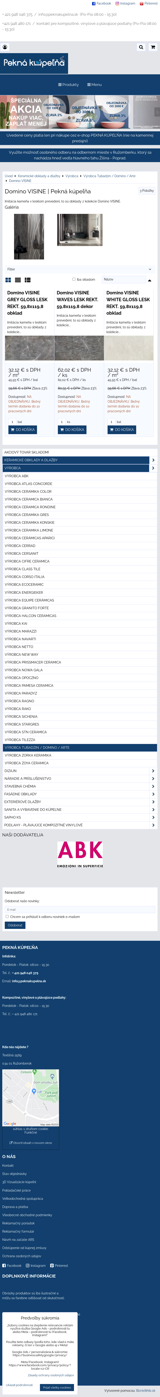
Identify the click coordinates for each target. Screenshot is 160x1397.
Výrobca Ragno (19, 701)
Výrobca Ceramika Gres (27, 515)
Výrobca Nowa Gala (24, 670)
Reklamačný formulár (18, 1231)
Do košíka (23, 430)
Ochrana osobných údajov (21, 1256)
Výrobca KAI (16, 624)
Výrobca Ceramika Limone (29, 530)
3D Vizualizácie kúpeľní (19, 1182)
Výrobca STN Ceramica (26, 732)
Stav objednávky (14, 1174)
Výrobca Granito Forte (27, 608)
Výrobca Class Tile (22, 569)
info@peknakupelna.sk (29, 981)
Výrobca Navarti (20, 639)
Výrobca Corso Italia (24, 577)
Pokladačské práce (16, 1190)
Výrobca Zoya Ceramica (27, 763)
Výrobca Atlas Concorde (28, 484)
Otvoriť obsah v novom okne (31, 1143)
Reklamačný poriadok (18, 1223)
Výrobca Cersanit (21, 554)
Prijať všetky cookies (57, 1387)
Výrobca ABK (17, 476)
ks (64, 422)
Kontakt (8, 1165)
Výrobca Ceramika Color (28, 492)
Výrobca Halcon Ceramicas (30, 616)
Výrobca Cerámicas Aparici (30, 538)
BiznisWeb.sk (145, 1390)
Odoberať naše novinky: (22, 901)
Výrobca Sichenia (21, 717)
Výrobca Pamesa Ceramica (29, 686)
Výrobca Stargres (22, 724)
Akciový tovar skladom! (26, 452)
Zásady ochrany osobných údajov (51, 1375)
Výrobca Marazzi (21, 631)
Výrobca (81, 468)
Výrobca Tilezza (20, 740)
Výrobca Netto (19, 647)
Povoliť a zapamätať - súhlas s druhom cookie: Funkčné (31, 1128)
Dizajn (81, 771)
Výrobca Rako (18, 709)
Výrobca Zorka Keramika (28, 755)
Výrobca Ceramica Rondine (30, 507)
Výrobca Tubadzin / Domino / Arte (37, 748)
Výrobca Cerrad (20, 546)
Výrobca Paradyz (21, 693)
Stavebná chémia (81, 786)
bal (15, 422)
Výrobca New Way (21, 655)
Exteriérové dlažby (81, 802)
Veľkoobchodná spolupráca (22, 1198)
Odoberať (15, 925)
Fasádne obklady (81, 794)
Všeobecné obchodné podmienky (27, 1215)
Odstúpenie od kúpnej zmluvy (24, 1248)
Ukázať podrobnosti (19, 1385)
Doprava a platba (15, 1207)
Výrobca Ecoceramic (24, 585)
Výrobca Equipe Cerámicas (29, 600)
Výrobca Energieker (24, 593)
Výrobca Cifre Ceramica (27, 561)
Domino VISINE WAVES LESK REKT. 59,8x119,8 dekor (77, 299)
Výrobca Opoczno (21, 678)
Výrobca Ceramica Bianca (29, 499)
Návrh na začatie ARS (18, 1239)
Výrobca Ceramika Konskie (29, 523)
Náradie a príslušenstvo (81, 779)
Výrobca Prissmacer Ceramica (33, 662)
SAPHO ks (81, 817)
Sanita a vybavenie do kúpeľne (81, 810)
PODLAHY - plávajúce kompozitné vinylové (81, 825)
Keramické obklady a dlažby (81, 460)
